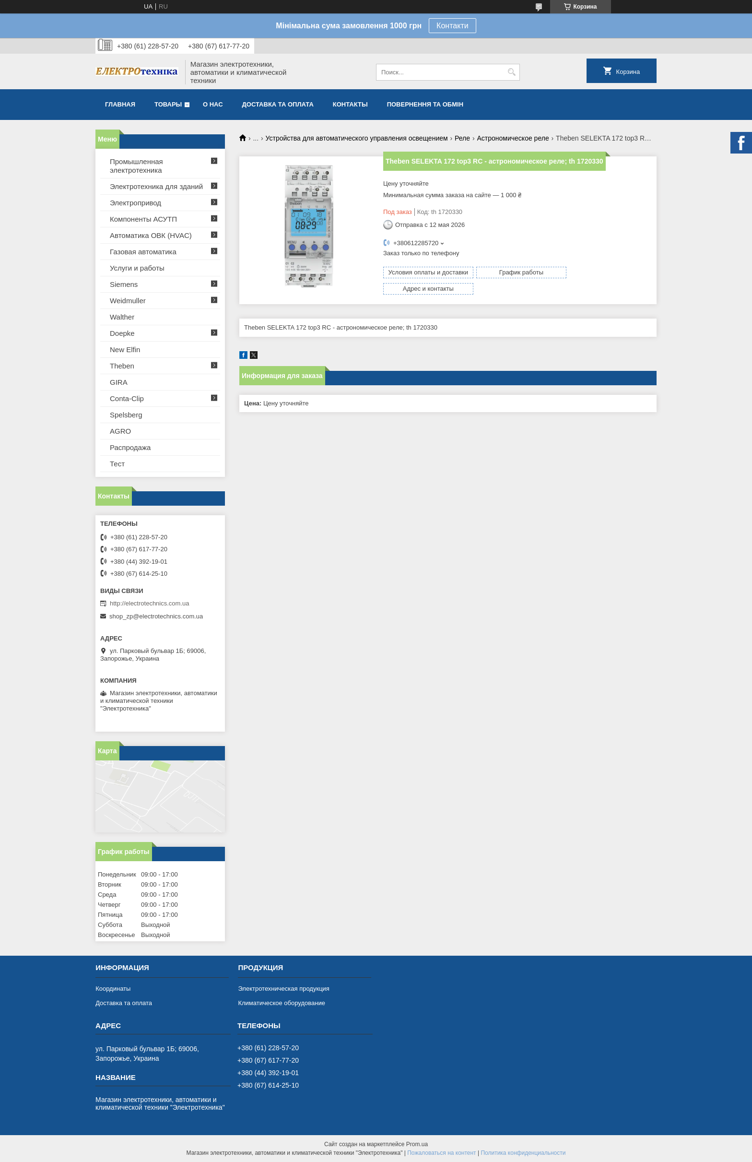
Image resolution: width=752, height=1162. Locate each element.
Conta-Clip (127, 398)
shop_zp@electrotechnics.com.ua (156, 616)
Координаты (112, 988)
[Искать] (511, 72)
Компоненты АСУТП (143, 219)
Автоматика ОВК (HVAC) (151, 235)
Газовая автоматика (143, 252)
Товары (168, 104)
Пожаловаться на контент (441, 1153)
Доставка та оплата (278, 104)
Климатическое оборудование (281, 1003)
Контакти (452, 26)
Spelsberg (126, 415)
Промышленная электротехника (136, 165)
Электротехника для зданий (156, 186)
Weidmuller (128, 300)
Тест (117, 464)
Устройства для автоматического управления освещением (357, 138)
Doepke (122, 333)
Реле (462, 138)
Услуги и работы (137, 268)
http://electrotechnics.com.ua (149, 603)
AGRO (120, 431)
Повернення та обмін (425, 104)
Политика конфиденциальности (523, 1153)
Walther (122, 317)
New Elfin (125, 349)
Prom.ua (417, 1144)
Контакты (350, 104)
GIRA (119, 382)
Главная (120, 104)
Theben (122, 366)
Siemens (124, 284)
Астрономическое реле (513, 138)
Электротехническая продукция (283, 988)
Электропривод (135, 203)
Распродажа (130, 447)
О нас (213, 104)
